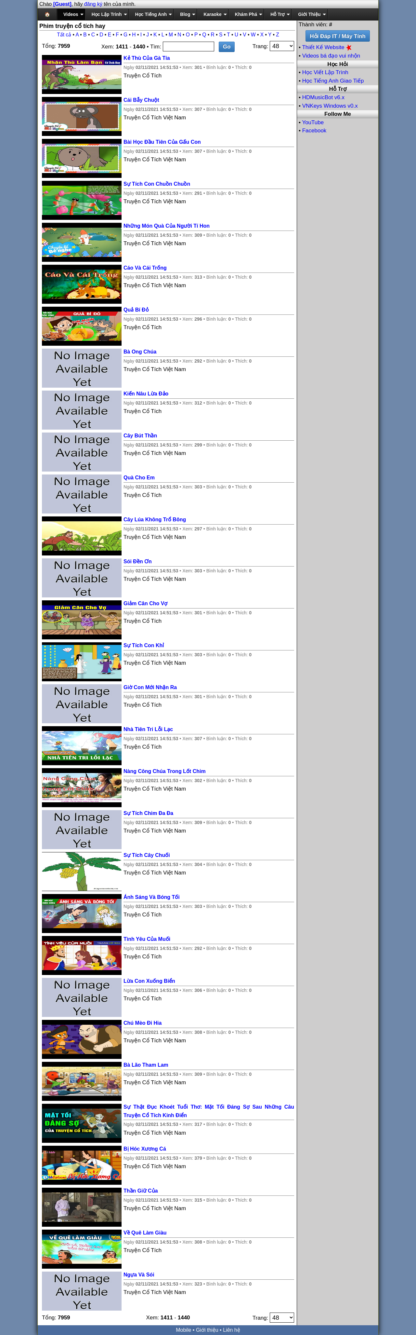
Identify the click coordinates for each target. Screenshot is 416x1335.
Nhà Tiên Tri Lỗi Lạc (148, 729)
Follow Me (337, 114)
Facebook (314, 130)
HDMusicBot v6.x (323, 97)
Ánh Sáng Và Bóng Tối (152, 897)
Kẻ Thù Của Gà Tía (147, 58)
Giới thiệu (207, 1330)
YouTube (313, 122)
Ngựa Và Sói (139, 1274)
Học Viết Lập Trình (325, 72)
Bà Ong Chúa (140, 351)
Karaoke (212, 14)
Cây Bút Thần (140, 435)
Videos (70, 14)
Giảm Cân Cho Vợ (145, 603)
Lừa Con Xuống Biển (149, 981)
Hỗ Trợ (277, 14)
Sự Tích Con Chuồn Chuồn (157, 184)
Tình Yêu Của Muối (147, 939)
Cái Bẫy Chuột (141, 100)
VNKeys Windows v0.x (330, 106)
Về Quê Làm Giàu (145, 1232)
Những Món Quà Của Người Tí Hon (167, 226)
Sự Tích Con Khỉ (144, 645)
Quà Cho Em (139, 477)
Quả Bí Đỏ (136, 310)
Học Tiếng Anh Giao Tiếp (333, 81)
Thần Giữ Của (141, 1191)
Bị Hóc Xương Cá (145, 1149)
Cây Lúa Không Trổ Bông (155, 519)
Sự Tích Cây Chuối (147, 855)
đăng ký (93, 4)
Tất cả (64, 34)
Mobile (183, 1330)
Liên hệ (231, 1330)
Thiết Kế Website (327, 47)
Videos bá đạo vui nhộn (331, 56)
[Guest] (62, 4)
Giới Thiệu (309, 14)
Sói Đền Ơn (138, 561)
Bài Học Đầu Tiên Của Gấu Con (162, 142)
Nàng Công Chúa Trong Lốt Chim (165, 771)
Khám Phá (246, 14)
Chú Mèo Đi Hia (143, 1023)
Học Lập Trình (107, 14)
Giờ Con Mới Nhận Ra (150, 687)
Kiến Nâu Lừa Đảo (146, 393)
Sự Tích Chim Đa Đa (148, 813)
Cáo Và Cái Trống (145, 268)
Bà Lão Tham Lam (146, 1065)
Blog (185, 14)
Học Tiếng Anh (151, 14)
